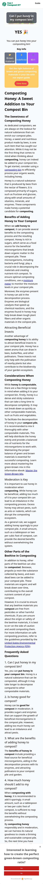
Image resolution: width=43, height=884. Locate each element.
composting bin (13, 169)
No (22, 873)
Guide (37, 3)
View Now (21, 83)
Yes (21, 868)
